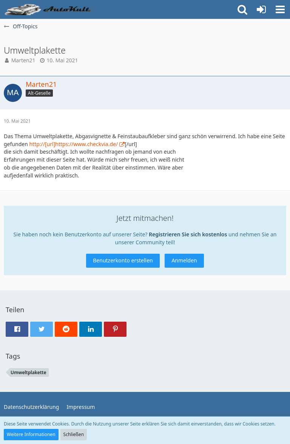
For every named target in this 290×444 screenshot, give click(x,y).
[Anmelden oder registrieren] (261, 9)
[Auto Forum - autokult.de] (49, 9)
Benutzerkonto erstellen (123, 260)
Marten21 (23, 60)
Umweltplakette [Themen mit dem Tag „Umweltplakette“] (28, 372)
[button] (280, 9)
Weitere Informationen (31, 434)
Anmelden (184, 260)
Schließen (73, 434)
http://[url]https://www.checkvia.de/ (73, 144)
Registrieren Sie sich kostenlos (188, 234)
